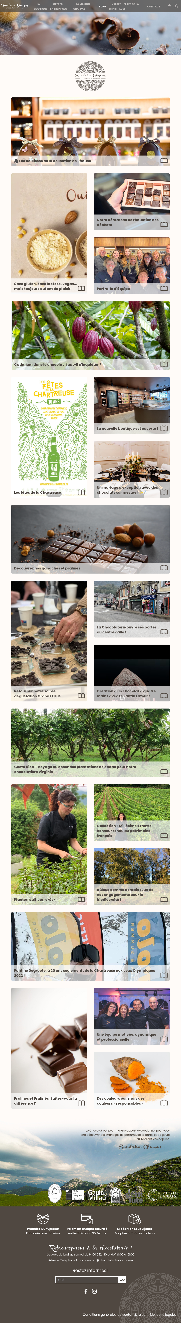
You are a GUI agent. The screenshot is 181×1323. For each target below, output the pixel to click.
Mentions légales (163, 1314)
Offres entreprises (58, 6)
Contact (153, 6)
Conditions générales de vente (107, 1314)
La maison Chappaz (81, 6)
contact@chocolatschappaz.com (109, 1260)
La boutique (40, 6)
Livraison (140, 1314)
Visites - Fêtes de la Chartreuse (124, 6)
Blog (102, 6)
